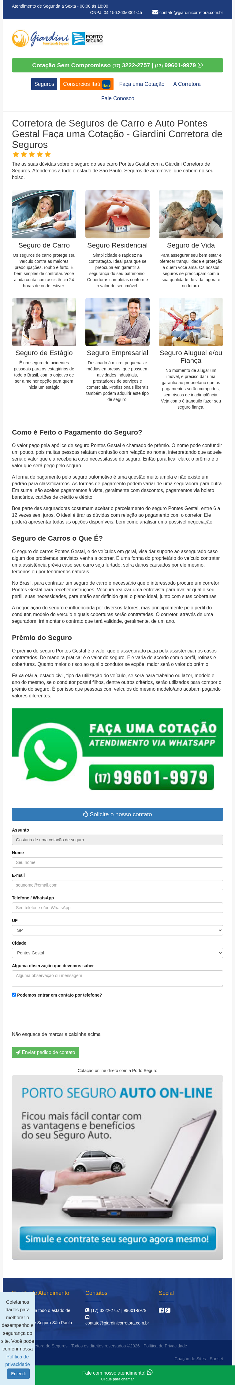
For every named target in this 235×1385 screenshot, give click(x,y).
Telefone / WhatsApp (33, 897)
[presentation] (58, 1016)
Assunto (20, 830)
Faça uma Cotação (142, 84)
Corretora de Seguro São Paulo (42, 1322)
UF (15, 920)
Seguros (44, 84)
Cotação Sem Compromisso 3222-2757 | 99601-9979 (117, 65)
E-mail (18, 875)
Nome (18, 852)
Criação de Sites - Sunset (198, 1358)
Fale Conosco (117, 98)
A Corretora (186, 84)
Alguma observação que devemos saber (53, 965)
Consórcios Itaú (86, 84)
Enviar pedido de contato (45, 1052)
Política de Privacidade (165, 1345)
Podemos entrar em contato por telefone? (57, 995)
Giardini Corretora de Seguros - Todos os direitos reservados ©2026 (75, 1345)
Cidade (19, 943)
